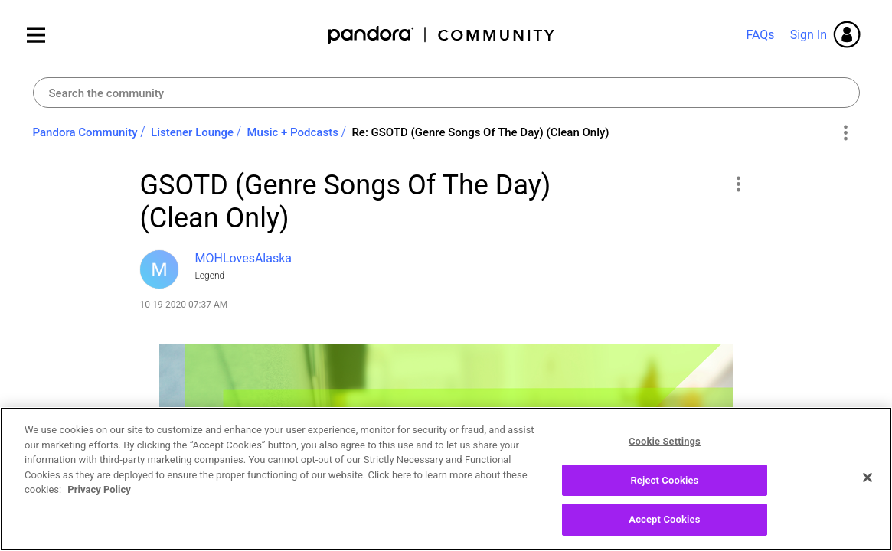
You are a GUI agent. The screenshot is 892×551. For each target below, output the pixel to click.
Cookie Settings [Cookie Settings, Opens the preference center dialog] (665, 447)
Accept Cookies (664, 526)
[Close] (867, 483)
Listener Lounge (192, 132)
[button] (738, 183)
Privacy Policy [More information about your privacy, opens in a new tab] (98, 495)
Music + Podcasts (292, 132)
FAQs (760, 35)
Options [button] (846, 133)
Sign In (808, 35)
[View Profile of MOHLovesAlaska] (243, 258)
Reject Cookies (664, 486)
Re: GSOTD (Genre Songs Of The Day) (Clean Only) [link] (480, 132)
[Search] (446, 92)
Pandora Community (442, 35)
